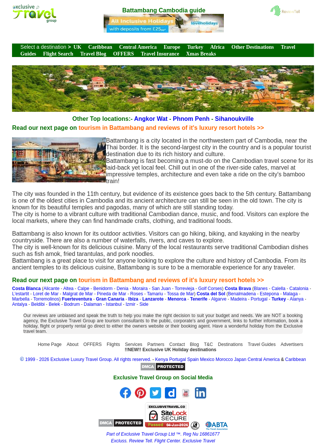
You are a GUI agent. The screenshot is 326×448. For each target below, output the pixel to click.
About (72, 344)
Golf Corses (210, 288)
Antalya (19, 304)
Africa (217, 47)
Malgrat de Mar (78, 293)
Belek (54, 304)
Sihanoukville (234, 119)
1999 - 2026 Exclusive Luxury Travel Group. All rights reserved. (88, 359)
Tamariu (155, 293)
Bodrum (72, 304)
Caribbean (100, 47)
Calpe (83, 288)
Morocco (224, 359)
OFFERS (123, 54)
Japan (240, 359)
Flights (113, 344)
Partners (155, 344)
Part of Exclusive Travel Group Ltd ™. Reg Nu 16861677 (162, 434)
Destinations (230, 344)
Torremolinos (46, 299)
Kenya (161, 359)
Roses (136, 293)
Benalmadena (242, 293)
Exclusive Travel (199, 440)
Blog (194, 344)
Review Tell (140, 440)
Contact (177, 344)
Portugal (259, 299)
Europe (172, 47)
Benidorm (102, 288)
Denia (122, 288)
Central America (138, 47)
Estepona (269, 293)
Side (143, 304)
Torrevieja (184, 288)
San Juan (161, 288)
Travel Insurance (160, 54)
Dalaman (93, 304)
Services (133, 344)
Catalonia (299, 288)
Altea (68, 288)
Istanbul (114, 304)
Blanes (261, 288)
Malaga (290, 293)
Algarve (218, 299)
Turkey (195, 47)
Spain (193, 359)
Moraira (140, 288)
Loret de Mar (46, 293)
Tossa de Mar (180, 293)
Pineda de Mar (111, 293)
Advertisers (292, 344)
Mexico (207, 359)
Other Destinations (252, 47)
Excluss (118, 440)
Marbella (20, 299)
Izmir (131, 304)
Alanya (296, 299)
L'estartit (20, 293)
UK (78, 47)
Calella (278, 288)
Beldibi (38, 304)
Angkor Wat (151, 119)
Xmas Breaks (201, 54)
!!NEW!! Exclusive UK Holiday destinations (170, 349)
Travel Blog (93, 54)
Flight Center (167, 440)
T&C (208, 344)
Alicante (52, 288)
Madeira (238, 299)
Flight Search (58, 54)
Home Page (50, 344)
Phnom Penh (191, 119)
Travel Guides (262, 344)
